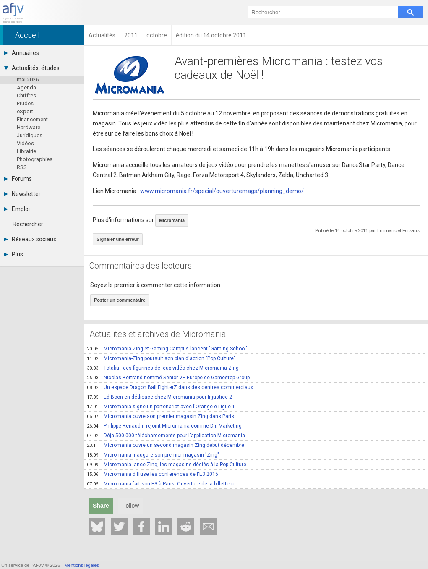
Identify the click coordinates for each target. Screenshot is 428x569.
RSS (22, 167)
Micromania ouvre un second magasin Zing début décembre (165, 445)
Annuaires (21, 53)
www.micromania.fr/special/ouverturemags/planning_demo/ (222, 191)
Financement (32, 119)
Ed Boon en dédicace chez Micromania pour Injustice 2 (159, 397)
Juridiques (29, 135)
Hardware (28, 127)
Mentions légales (81, 565)
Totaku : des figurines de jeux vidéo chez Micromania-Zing (163, 368)
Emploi (17, 209)
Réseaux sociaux (30, 239)
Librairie (26, 151)
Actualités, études (32, 68)
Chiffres (26, 95)
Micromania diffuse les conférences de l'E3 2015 (152, 474)
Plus (13, 254)
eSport (25, 111)
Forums (18, 178)
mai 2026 (28, 79)
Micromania (172, 220)
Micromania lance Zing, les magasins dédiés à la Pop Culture (166, 464)
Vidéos (25, 143)
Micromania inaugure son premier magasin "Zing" (153, 455)
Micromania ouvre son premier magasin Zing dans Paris (160, 416)
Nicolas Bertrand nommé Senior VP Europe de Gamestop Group (168, 378)
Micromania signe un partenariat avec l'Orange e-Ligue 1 (161, 407)
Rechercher (28, 224)
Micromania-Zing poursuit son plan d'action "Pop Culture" (161, 358)
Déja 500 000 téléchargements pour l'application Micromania (166, 435)
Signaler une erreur (118, 239)
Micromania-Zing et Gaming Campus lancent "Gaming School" (167, 349)
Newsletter (22, 194)
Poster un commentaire (119, 300)
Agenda (26, 87)
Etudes (25, 103)
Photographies (34, 159)
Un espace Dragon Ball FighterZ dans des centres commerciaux (170, 387)
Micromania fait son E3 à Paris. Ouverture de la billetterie (161, 484)
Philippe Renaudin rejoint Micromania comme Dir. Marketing (164, 426)
